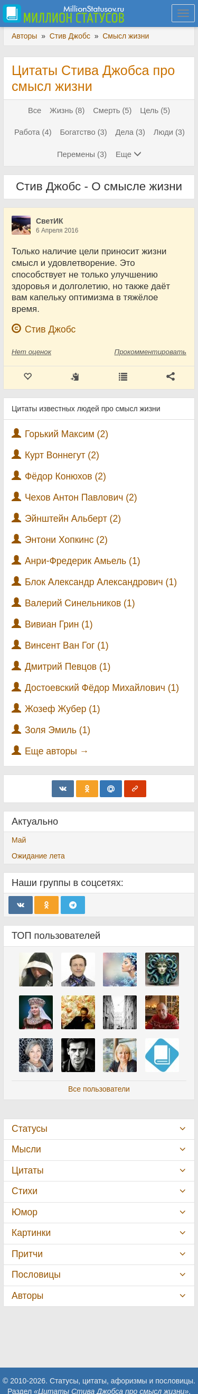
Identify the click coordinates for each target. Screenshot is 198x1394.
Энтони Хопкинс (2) (66, 539)
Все (34, 110)
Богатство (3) (83, 132)
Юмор (24, 1212)
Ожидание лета (38, 856)
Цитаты (27, 1170)
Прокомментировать (150, 352)
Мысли (26, 1149)
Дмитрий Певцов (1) (68, 666)
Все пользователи (99, 1089)
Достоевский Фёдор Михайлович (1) (102, 687)
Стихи (24, 1191)
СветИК (49, 221)
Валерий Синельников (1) (80, 603)
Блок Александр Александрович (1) (101, 582)
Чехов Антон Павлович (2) (81, 497)
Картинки (31, 1232)
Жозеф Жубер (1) (62, 709)
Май (19, 840)
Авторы (27, 1295)
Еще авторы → (57, 751)
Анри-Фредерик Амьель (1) (82, 561)
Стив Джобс (50, 329)
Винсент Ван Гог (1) (67, 645)
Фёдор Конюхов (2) (65, 476)
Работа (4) (33, 132)
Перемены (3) (82, 154)
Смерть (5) (112, 110)
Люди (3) (169, 132)
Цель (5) (155, 110)
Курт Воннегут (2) (62, 455)
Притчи (27, 1254)
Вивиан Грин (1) (59, 624)
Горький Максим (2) (66, 434)
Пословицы (36, 1274)
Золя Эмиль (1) (57, 730)
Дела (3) (130, 132)
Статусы (30, 1128)
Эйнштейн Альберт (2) (73, 518)
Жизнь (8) (67, 110)
